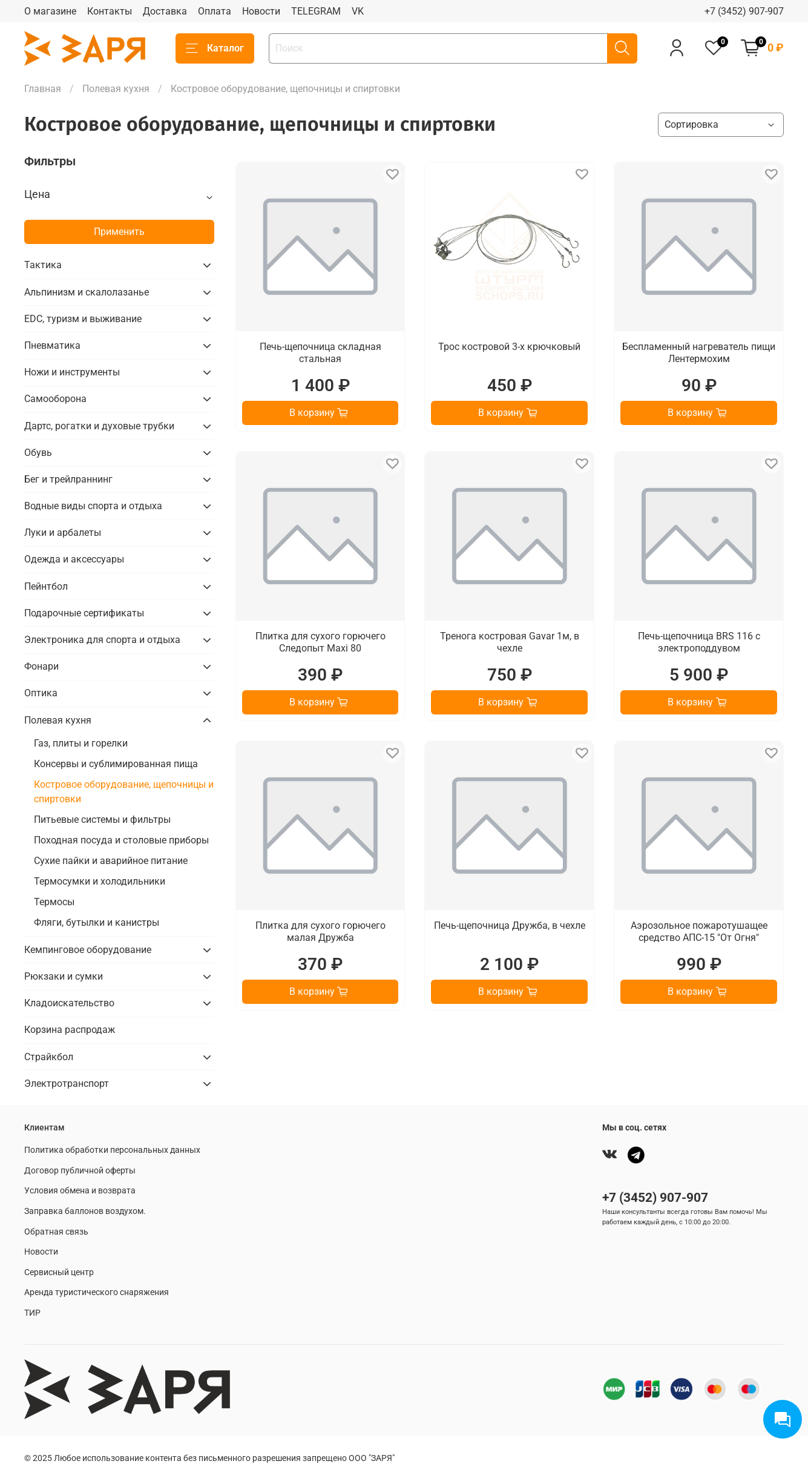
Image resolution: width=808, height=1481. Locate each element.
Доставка (165, 11)
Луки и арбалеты (62, 532)
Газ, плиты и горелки (81, 743)
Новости (261, 11)
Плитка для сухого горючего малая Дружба (320, 931)
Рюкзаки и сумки (63, 976)
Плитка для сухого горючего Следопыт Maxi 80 (320, 642)
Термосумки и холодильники (99, 881)
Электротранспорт (66, 1083)
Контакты (109, 11)
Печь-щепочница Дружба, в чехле (509, 925)
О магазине (50, 11)
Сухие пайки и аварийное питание (111, 860)
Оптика (40, 693)
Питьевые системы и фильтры (102, 819)
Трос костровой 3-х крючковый (509, 346)
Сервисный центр (59, 1272)
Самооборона (55, 398)
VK (358, 11)
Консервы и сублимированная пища (116, 764)
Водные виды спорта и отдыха (93, 506)
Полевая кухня (115, 88)
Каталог (215, 48)
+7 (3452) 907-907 (744, 11)
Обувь (38, 452)
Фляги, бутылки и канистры (96, 922)
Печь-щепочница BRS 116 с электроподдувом (699, 642)
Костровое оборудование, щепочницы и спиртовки (124, 792)
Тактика (43, 265)
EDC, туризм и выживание (83, 319)
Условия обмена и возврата (80, 1191)
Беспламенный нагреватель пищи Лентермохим (698, 352)
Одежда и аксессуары (74, 559)
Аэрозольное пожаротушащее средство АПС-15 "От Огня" (699, 931)
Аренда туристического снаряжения (96, 1292)
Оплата (214, 11)
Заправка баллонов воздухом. (85, 1211)
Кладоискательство (69, 1003)
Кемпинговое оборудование (87, 949)
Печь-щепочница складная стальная (320, 352)
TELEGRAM (316, 11)
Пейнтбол (46, 586)
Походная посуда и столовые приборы (121, 840)
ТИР (32, 1313)
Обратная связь (56, 1232)
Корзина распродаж (69, 1029)
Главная (42, 88)
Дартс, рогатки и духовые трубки (99, 426)
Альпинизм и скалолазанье (86, 292)
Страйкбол (48, 1057)
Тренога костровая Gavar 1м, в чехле (509, 642)
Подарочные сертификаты (84, 613)
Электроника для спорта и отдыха (102, 639)
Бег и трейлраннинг (68, 479)
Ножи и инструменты (72, 372)
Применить (119, 231)
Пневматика (52, 345)
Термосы (54, 902)
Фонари (41, 666)
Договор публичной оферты (80, 1171)
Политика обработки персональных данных (112, 1150)
